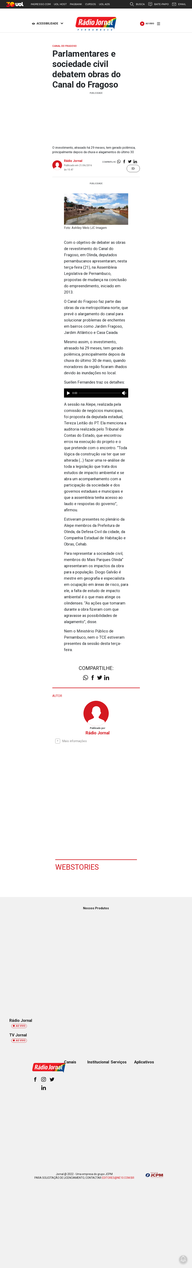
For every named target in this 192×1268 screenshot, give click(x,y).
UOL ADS (104, 4)
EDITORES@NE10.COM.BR (118, 1177)
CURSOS (90, 4)
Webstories (77, 867)
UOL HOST (60, 4)
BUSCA (137, 4)
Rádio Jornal (73, 161)
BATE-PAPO (158, 4)
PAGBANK (76, 4)
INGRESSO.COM (41, 4)
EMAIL (179, 4)
